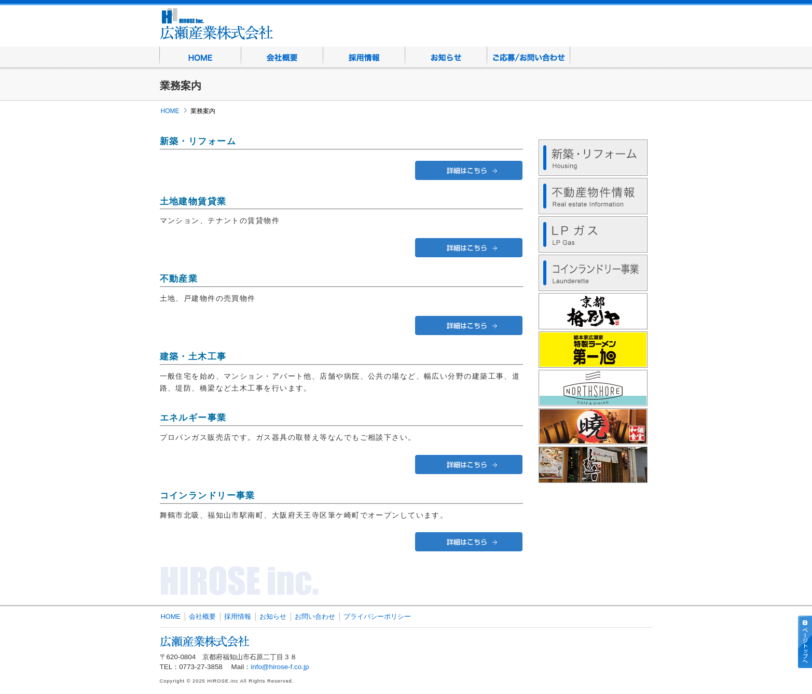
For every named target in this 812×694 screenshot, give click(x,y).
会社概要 (282, 57)
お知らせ (446, 57)
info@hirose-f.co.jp (280, 667)
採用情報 (364, 57)
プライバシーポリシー (377, 616)
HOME (200, 57)
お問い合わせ (528, 57)
